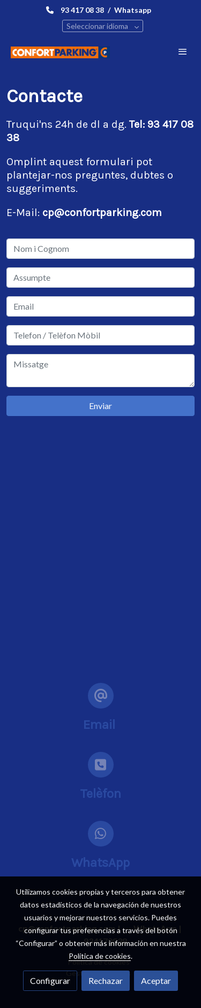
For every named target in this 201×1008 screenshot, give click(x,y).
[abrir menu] (182, 51)
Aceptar (156, 980)
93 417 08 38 (82, 9)
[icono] (101, 696)
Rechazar (105, 980)
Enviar (100, 406)
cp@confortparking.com (102, 212)
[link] (60, 51)
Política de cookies (100, 955)
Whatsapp (132, 9)
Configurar (50, 980)
